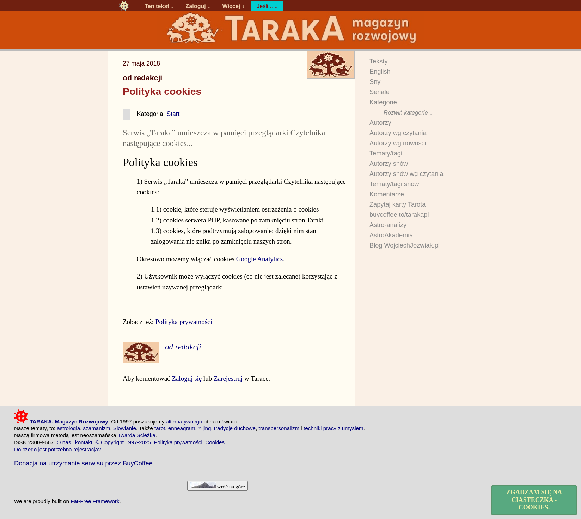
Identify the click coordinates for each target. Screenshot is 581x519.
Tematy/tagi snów (394, 184)
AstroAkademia (391, 235)
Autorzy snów (388, 163)
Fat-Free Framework (95, 501)
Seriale (379, 92)
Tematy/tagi (385, 153)
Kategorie (383, 102)
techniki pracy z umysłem (333, 428)
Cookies (215, 442)
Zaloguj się (187, 378)
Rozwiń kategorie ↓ (408, 112)
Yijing (204, 428)
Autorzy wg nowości (397, 143)
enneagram (181, 428)
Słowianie (124, 428)
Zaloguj (195, 6)
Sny (374, 81)
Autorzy (380, 122)
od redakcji (142, 78)
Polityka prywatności (183, 321)
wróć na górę (217, 485)
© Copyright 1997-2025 (123, 442)
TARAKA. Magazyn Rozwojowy (61, 422)
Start (173, 113)
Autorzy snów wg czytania (406, 173)
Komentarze (386, 194)
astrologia (68, 428)
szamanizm (96, 428)
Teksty (378, 61)
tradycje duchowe (235, 428)
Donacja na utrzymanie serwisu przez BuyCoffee (83, 463)
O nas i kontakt (74, 442)
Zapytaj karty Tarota (397, 204)
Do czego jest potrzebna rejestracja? (57, 449)
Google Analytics (259, 259)
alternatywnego (184, 422)
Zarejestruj (228, 378)
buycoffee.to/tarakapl (399, 214)
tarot (159, 428)
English (380, 71)
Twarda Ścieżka (136, 435)
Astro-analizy (387, 224)
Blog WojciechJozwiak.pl (404, 245)
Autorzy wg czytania (398, 132)
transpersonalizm (278, 428)
